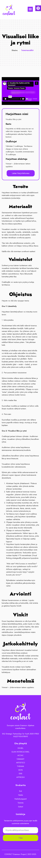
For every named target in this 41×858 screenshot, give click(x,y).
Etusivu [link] (14, 50)
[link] (38, 8)
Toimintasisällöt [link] (27, 50)
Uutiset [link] (20, 806)
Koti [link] (20, 791)
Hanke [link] (20, 795)
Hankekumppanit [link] (20, 799)
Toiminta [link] (20, 803)
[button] (30, 9)
